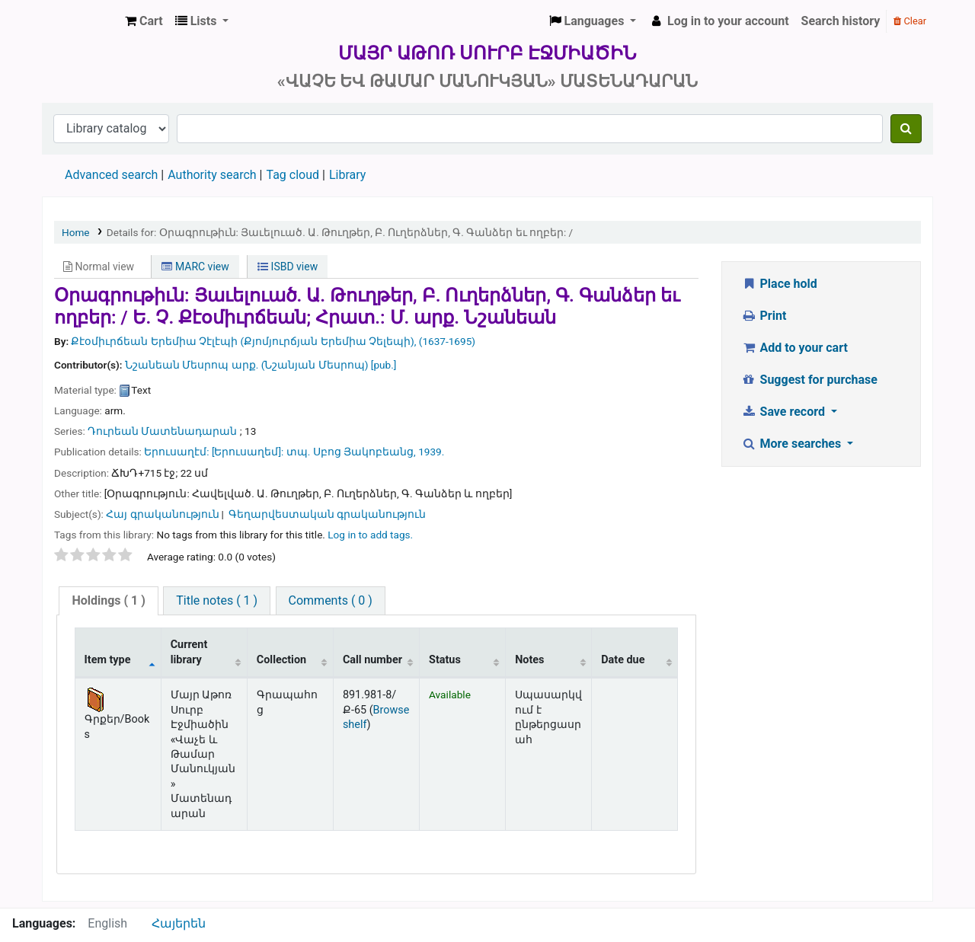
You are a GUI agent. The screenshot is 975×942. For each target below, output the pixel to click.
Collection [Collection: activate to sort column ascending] (281, 659)
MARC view (195, 266)
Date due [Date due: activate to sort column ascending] (622, 659)
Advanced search (111, 175)
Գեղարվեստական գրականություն (327, 514)
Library (347, 175)
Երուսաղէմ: (176, 451)
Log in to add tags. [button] (370, 534)
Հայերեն (179, 923)
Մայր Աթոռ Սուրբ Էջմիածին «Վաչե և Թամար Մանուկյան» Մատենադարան (81, 21)
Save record (784, 411)
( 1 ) (108, 600)
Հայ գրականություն (162, 514)
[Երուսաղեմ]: (248, 451)
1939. (431, 451)
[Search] (906, 128)
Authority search (212, 175)
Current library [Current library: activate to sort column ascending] (189, 652)
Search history (841, 21)
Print (763, 315)
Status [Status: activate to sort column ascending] (445, 659)
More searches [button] (792, 443)
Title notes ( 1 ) (216, 600)
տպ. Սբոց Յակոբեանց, (351, 451)
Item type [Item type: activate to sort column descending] (108, 659)
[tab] (108, 601)
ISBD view (287, 266)
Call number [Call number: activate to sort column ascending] (372, 659)
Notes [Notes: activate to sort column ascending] (529, 659)
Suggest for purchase (809, 379)
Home (76, 232)
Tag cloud (292, 175)
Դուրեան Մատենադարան (162, 431)
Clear (909, 21)
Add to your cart (794, 347)
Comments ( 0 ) (330, 600)
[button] (144, 21)
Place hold (779, 283)
